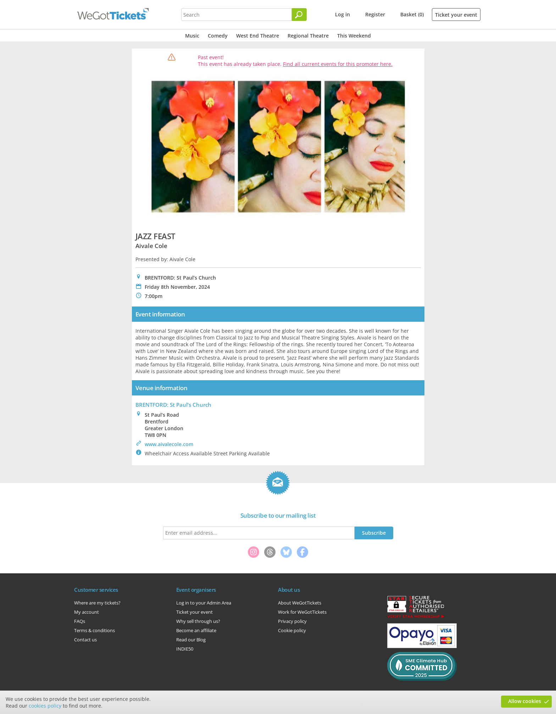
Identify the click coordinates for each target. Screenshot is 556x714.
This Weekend (354, 35)
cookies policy (45, 705)
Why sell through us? (198, 621)
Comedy (218, 35)
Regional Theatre (308, 35)
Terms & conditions (94, 630)
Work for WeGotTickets (302, 612)
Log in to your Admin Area (203, 603)
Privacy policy (292, 621)
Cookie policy (292, 630)
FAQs (79, 621)
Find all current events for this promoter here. (338, 64)
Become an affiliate (196, 630)
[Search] (299, 14)
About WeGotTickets (299, 603)
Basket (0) (412, 14)
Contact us (85, 639)
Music (192, 35)
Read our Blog (191, 639)
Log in (342, 14)
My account (86, 612)
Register (375, 14)
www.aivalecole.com (169, 444)
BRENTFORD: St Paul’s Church (173, 404)
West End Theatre (257, 35)
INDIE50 (184, 649)
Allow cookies (524, 701)
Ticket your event (456, 14)
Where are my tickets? (97, 603)
